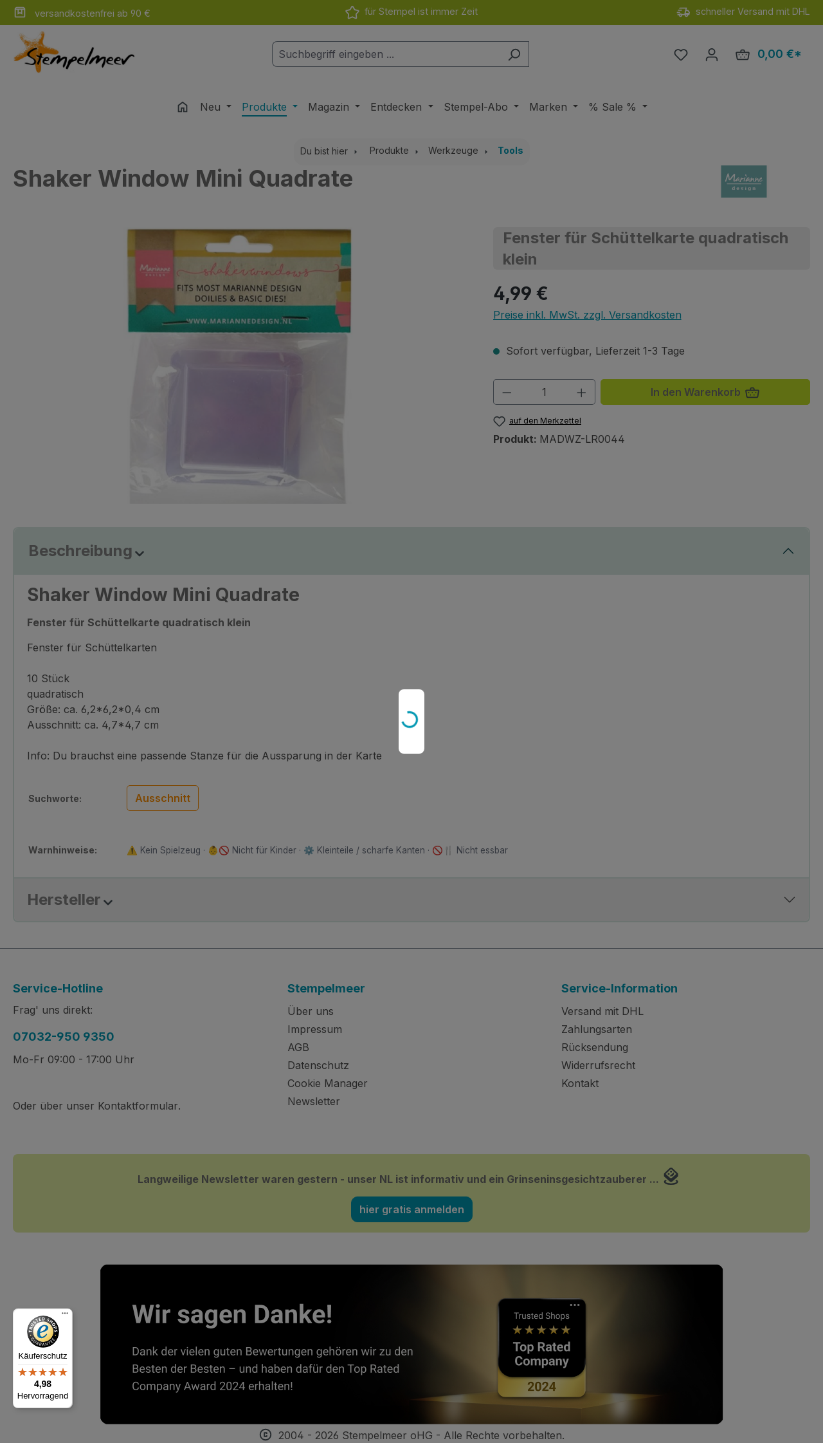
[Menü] (65, 1316)
